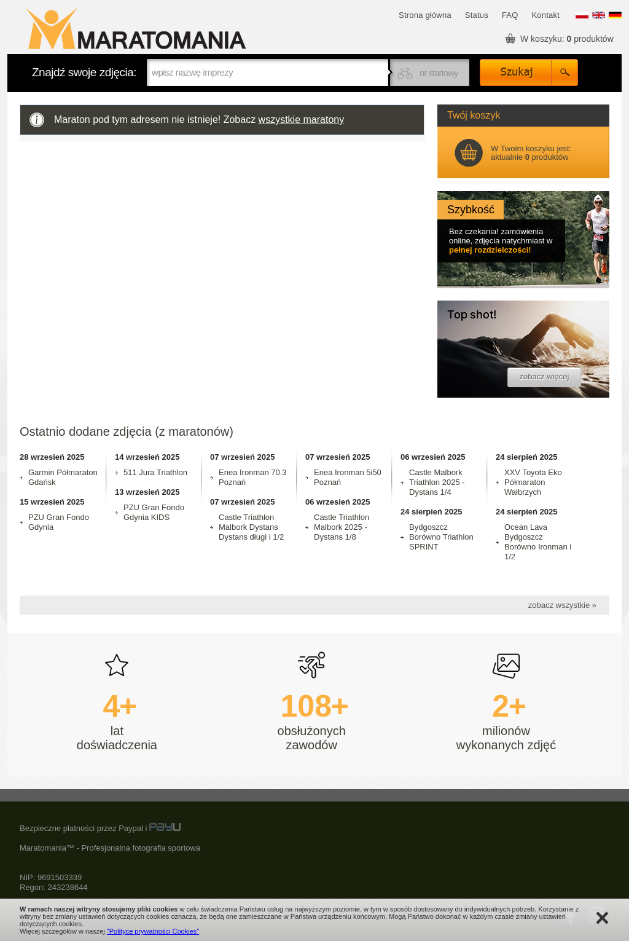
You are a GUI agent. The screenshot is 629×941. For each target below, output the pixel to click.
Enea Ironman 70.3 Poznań (253, 477)
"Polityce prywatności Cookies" (153, 931)
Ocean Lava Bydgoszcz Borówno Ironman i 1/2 (537, 541)
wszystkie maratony (302, 119)
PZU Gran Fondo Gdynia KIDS (153, 512)
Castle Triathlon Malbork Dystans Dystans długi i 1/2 (251, 527)
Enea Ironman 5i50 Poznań (347, 477)
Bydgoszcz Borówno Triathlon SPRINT (441, 536)
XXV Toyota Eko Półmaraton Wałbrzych (533, 482)
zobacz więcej (544, 376)
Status (476, 15)
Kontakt (546, 15)
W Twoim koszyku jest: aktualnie (531, 153)
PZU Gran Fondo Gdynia (58, 522)
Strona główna (425, 15)
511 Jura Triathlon (155, 472)
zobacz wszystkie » (562, 605)
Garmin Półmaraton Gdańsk (63, 477)
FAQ (510, 15)
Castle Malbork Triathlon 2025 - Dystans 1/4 (437, 482)
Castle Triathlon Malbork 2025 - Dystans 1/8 (341, 527)
